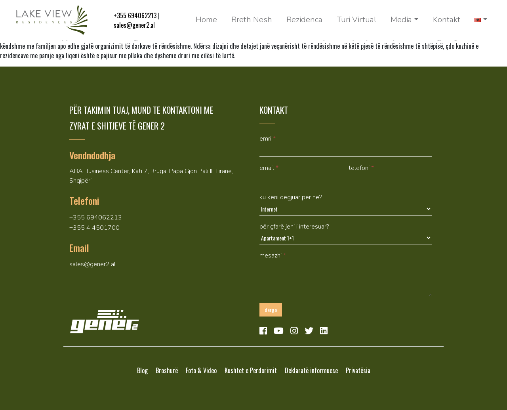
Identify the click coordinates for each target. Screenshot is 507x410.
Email (268, 168)
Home (206, 19)
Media (401, 19)
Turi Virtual (356, 19)
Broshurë (167, 370)
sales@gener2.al (134, 25)
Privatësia (358, 370)
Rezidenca (304, 19)
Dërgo (271, 309)
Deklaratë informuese (311, 370)
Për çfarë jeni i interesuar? (294, 226)
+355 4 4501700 (94, 227)
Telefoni (361, 168)
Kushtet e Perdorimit (251, 370)
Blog (142, 370)
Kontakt (446, 19)
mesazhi (272, 255)
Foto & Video (201, 370)
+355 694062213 (135, 15)
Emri (267, 138)
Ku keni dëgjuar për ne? (290, 197)
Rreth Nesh (251, 19)
